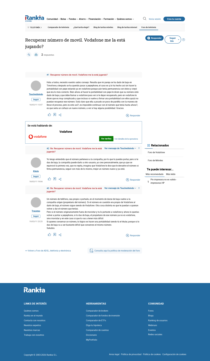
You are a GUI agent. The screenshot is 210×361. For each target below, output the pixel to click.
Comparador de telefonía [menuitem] (58, 27)
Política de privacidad (131, 354)
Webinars (152, 324)
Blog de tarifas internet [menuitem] (127, 27)
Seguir (36, 99)
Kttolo (36, 171)
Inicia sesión (155, 18)
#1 (48, 74)
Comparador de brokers (97, 310)
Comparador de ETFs (96, 320)
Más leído (170, 174)
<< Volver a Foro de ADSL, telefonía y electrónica (48, 250)
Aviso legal (114, 354)
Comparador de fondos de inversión (103, 315)
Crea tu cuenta (174, 18)
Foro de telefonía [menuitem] (148, 27)
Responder (154, 37)
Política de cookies (152, 354)
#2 (48, 148)
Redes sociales (155, 334)
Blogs (151, 315)
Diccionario (91, 334)
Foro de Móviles (155, 160)
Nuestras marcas (32, 329)
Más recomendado (154, 174)
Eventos (152, 329)
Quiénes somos (31, 310)
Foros (151, 310)
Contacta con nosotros (34, 320)
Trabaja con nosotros (34, 334)
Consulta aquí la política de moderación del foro (115, 251)
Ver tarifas (106, 138)
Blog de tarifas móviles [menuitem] (103, 27)
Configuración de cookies (174, 354)
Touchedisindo (36, 94)
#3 (48, 188)
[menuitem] (53, 19)
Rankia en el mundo (33, 315)
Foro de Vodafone (156, 152)
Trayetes (36, 211)
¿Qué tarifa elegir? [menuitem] (81, 27)
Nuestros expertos (32, 324)
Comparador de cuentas (97, 329)
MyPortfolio (91, 339)
